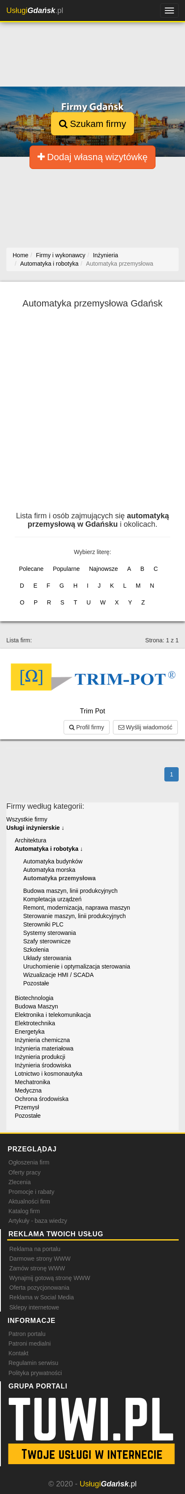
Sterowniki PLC (43, 924)
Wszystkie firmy (26, 819)
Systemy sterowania (49, 932)
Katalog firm (24, 1211)
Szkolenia (36, 949)
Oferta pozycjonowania (39, 1287)
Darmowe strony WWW (39, 1258)
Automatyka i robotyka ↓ (49, 848)
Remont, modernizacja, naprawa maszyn (76, 907)
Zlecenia (19, 1182)
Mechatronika (32, 1082)
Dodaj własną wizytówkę (93, 157)
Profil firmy (86, 727)
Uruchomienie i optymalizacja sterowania (76, 966)
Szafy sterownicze (47, 941)
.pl (34, 10)
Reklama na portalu (34, 1249)
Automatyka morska (49, 869)
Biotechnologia (34, 998)
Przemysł (27, 1107)
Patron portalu (27, 1333)
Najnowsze (103, 568)
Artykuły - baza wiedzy (37, 1220)
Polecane (31, 568)
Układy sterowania (47, 958)
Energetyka (30, 1031)
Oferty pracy (24, 1172)
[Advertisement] (92, 415)
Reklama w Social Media (41, 1297)
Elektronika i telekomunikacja (53, 1014)
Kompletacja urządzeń (52, 899)
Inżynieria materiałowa (44, 1048)
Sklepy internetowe (34, 1307)
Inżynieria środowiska (43, 1065)
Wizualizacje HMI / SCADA (58, 974)
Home (20, 255)
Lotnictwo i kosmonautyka (48, 1073)
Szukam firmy (92, 124)
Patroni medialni (29, 1343)
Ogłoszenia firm (28, 1162)
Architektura (30, 840)
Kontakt (18, 1353)
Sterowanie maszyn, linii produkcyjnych (74, 916)
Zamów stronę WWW (37, 1268)
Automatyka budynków (53, 861)
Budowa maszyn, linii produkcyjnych (70, 890)
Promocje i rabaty (31, 1191)
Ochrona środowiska (42, 1098)
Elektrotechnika (35, 1023)
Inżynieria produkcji (40, 1056)
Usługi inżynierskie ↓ (35, 827)
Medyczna (28, 1090)
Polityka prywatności (35, 1373)
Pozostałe (36, 983)
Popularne (66, 568)
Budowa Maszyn (36, 1006)
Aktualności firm (29, 1201)
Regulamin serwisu (33, 1362)
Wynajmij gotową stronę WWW (49, 1278)
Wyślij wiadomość (145, 727)
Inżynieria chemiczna (42, 1040)
